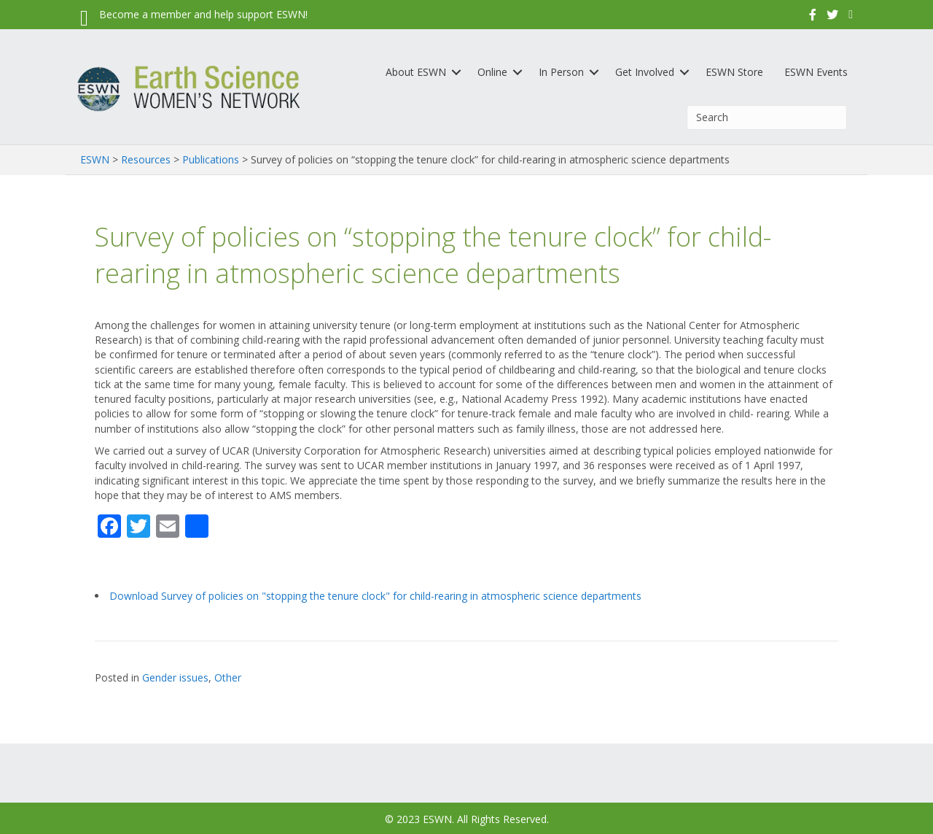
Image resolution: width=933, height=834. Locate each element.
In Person (561, 72)
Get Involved (644, 72)
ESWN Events (816, 72)
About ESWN (416, 72)
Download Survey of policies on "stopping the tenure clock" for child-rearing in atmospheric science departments (375, 596)
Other (227, 677)
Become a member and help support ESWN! (203, 14)
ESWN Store (734, 72)
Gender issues (175, 677)
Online (492, 72)
